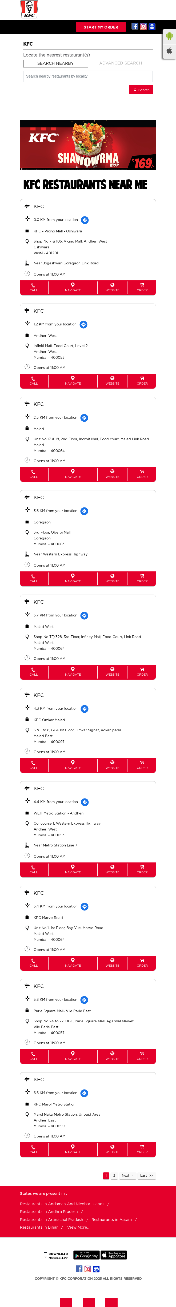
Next (125, 1175)
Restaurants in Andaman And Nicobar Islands (62, 1204)
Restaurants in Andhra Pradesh (49, 1212)
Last (143, 1175)
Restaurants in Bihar (39, 1227)
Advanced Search (120, 63)
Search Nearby (55, 64)
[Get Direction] (85, 220)
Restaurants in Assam (111, 1220)
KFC (39, 206)
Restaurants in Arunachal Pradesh (51, 1220)
